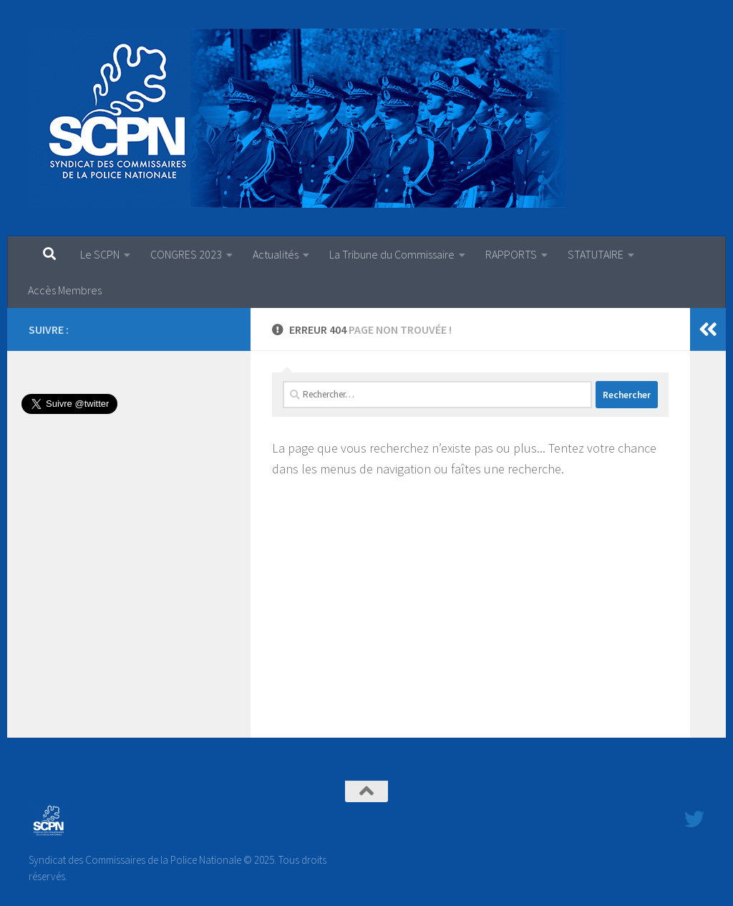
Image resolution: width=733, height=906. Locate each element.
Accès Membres (65, 290)
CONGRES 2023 (186, 254)
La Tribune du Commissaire (392, 254)
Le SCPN (100, 254)
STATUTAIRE (595, 254)
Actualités (275, 254)
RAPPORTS (511, 254)
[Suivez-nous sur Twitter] (220, 328)
